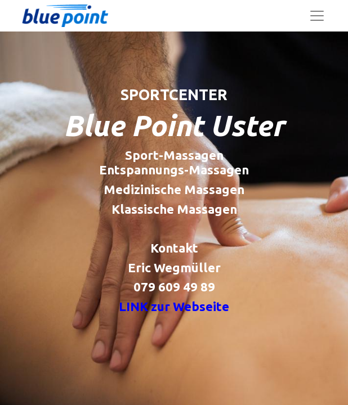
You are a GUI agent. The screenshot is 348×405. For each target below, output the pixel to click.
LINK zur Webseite (174, 306)
